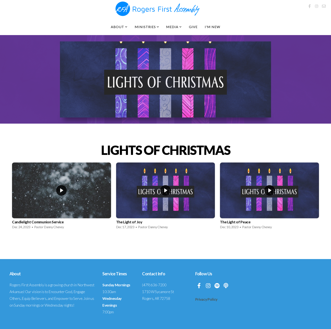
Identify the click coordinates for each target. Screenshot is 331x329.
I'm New (212, 27)
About (119, 27)
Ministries (147, 27)
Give (193, 27)
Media (174, 27)
